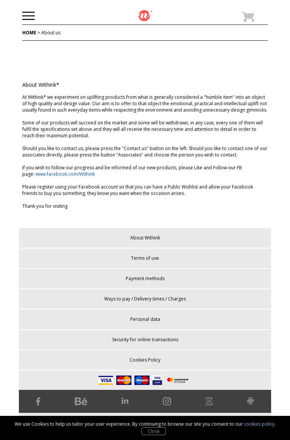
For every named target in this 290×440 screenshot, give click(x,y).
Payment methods (145, 278)
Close (154, 431)
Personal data (145, 319)
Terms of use (145, 258)
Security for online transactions (145, 339)
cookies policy (259, 424)
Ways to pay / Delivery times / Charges (145, 299)
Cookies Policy (145, 360)
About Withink (145, 238)
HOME (29, 32)
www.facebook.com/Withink (65, 174)
